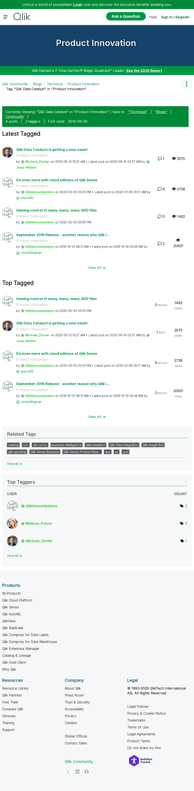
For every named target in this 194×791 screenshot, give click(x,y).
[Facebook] (86, 771)
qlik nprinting (17, 452)
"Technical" (137, 112)
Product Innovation (96, 42)
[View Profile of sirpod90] (27, 198)
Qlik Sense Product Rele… (82, 452)
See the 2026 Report (144, 70)
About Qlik (73, 688)
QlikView (9, 621)
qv (116, 452)
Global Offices (76, 736)
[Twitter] (68, 771)
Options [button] (186, 84)
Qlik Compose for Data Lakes (25, 635)
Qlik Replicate (12, 628)
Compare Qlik (12, 709)
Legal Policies (138, 706)
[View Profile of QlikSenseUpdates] (39, 192)
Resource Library (15, 688)
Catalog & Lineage (16, 655)
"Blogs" (161, 112)
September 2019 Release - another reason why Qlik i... (63, 235)
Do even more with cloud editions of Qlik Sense (56, 180)
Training (8, 723)
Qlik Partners (12, 695)
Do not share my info (144, 748)
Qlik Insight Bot (153, 445)
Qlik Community (15, 84)
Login (78, 4)
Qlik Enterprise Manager (20, 648)
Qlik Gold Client (14, 662)
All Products (11, 593)
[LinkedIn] (77, 771)
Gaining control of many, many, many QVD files (56, 210)
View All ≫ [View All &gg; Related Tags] (14, 464)
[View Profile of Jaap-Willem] (26, 167)
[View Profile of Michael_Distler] (37, 161)
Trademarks (136, 720)
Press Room (74, 695)
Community (14, 116)
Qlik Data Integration (124, 445)
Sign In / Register (175, 17)
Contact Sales (76, 743)
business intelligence (66, 445)
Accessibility (74, 709)
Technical (55, 84)
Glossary (9, 716)
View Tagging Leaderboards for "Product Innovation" (97, 480)
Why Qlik (9, 669)
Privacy (70, 716)
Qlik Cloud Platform (17, 600)
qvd (125, 452)
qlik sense (40, 445)
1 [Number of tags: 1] (186, 541)
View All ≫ (97, 267)
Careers (71, 723)
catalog (13, 445)
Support (8, 730)
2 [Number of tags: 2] (186, 506)
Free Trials (10, 702)
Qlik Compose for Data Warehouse (29, 641)
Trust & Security (77, 702)
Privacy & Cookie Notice (146, 713)
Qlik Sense (10, 607)
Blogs (37, 84)
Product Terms (138, 741)
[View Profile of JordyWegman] (31, 252)
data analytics (95, 445)
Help (153, 17)
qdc (26, 445)
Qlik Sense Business (44, 452)
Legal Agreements (141, 734)
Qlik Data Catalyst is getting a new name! (52, 149)
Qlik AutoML (11, 614)
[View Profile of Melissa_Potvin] (39, 523)
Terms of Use (138, 727)
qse (107, 452)
